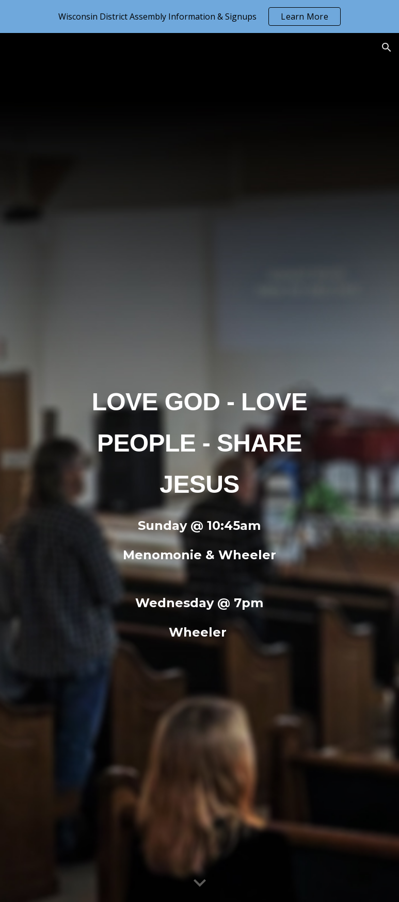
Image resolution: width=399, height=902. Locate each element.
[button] (386, 47)
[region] (199, 16)
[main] (199, 439)
